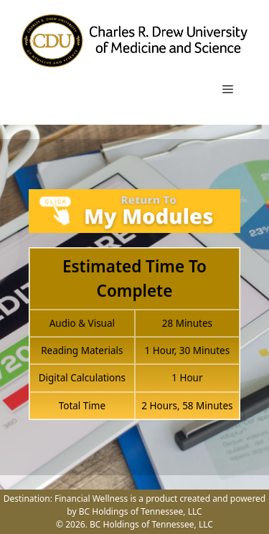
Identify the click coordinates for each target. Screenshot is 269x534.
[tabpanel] (134, 312)
